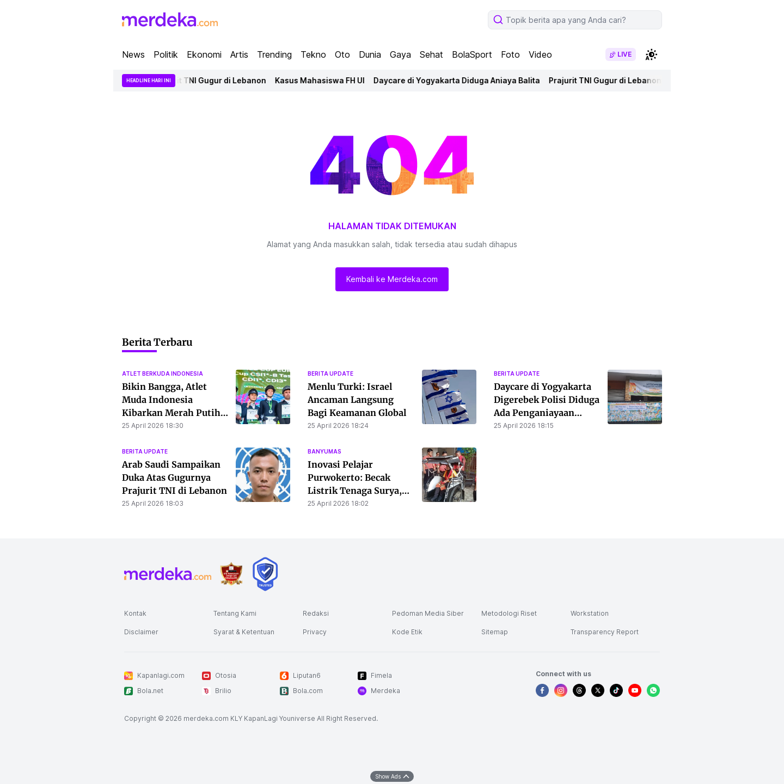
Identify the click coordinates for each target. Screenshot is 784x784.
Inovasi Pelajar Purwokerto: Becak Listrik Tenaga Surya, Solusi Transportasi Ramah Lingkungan (355, 490)
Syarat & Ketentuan (243, 632)
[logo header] (170, 20)
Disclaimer (141, 632)
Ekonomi (204, 54)
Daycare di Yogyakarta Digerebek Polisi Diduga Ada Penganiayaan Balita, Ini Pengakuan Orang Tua (546, 412)
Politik (166, 54)
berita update (330, 373)
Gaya (400, 54)
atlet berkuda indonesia (162, 373)
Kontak (135, 613)
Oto (342, 54)
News (133, 54)
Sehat (431, 54)
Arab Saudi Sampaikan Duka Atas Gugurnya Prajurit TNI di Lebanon (174, 477)
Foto (510, 54)
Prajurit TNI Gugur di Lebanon (213, 80)
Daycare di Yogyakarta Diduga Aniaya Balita (460, 80)
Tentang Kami (234, 613)
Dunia (370, 54)
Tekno (313, 54)
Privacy (315, 632)
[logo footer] (167, 574)
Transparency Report (605, 632)
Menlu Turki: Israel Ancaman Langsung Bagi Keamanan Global (357, 399)
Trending (274, 54)
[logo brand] (231, 574)
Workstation (590, 613)
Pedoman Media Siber (428, 613)
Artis (239, 54)
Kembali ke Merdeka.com (392, 279)
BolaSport (472, 54)
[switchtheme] (651, 54)
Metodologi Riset (509, 613)
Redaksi (316, 613)
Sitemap (494, 632)
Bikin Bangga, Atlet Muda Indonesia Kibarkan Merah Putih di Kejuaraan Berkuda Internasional (171, 412)
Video (540, 54)
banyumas (324, 451)
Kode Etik (407, 632)
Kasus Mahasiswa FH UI (323, 80)
